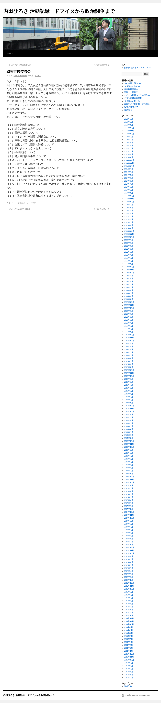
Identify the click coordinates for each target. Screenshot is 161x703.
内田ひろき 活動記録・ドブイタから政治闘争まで (59, 11)
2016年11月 (129, 444)
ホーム (10, 53)
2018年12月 (129, 370)
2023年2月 (128, 225)
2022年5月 (128, 252)
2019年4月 (128, 358)
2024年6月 (128, 178)
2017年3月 (128, 432)
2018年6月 (128, 388)
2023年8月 (128, 207)
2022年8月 (128, 243)
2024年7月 (128, 175)
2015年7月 (128, 491)
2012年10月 (129, 589)
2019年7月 (128, 349)
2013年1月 (128, 580)
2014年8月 (128, 524)
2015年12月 (129, 476)
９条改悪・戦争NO (132, 83)
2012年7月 (128, 598)
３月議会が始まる (132, 101)
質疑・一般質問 (131, 92)
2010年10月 (129, 660)
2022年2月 (128, 261)
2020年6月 (128, 317)
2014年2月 (128, 541)
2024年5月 (128, 181)
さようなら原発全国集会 (19, 65)
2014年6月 (128, 530)
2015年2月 (128, 506)
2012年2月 (128, 612)
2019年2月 (128, 364)
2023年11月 (129, 199)
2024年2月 (128, 190)
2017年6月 (128, 423)
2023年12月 (129, 196)
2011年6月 (128, 636)
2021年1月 (128, 299)
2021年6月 (128, 284)
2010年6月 (128, 671)
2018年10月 (129, 376)
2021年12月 (129, 267)
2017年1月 (128, 438)
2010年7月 (128, 669)
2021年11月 (129, 269)
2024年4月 (128, 184)
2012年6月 (128, 601)
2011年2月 (128, 648)
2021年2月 (128, 296)
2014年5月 (128, 533)
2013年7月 (128, 562)
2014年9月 (128, 521)
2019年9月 (128, 343)
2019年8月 (128, 346)
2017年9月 (128, 414)
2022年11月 (129, 234)
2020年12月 (129, 302)
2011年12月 (129, 618)
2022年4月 (128, 255)
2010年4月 (128, 677)
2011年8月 (128, 630)
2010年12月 (129, 654)
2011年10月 (129, 624)
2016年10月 (129, 447)
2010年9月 (128, 663)
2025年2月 (128, 154)
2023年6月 (128, 213)
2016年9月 (128, 450)
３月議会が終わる (102, 65)
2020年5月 (128, 320)
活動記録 (21, 203)
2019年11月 (129, 337)
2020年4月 (128, 323)
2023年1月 (128, 228)
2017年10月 (129, 411)
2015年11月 (129, 479)
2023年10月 (129, 202)
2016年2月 (128, 470)
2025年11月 (129, 131)
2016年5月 (128, 462)
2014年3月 (128, 538)
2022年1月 (128, 264)
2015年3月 (128, 503)
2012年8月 (128, 595)
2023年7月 (128, 210)
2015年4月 (128, 500)
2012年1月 (128, 615)
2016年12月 (129, 441)
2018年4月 (128, 394)
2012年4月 (128, 606)
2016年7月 (128, 456)
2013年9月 (128, 556)
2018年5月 (128, 391)
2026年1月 (128, 125)
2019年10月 (129, 340)
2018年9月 (128, 379)
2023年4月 (128, 219)
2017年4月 (128, 429)
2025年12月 (129, 128)
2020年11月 (129, 305)
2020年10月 (129, 308)
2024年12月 (129, 160)
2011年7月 (128, 633)
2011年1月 (128, 651)
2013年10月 (129, 553)
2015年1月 (128, 509)
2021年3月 (128, 293)
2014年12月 (129, 512)
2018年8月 (128, 382)
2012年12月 (129, 583)
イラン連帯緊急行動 (133, 98)
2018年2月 (128, 400)
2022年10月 (129, 237)
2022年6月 (128, 249)
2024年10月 (129, 166)
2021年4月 (128, 290)
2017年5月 (128, 426)
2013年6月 (128, 565)
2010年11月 (129, 657)
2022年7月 (128, 246)
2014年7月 (128, 527)
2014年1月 (128, 544)
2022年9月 (128, 240)
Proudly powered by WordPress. (137, 695)
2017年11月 (129, 408)
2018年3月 (128, 397)
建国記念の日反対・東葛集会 (137, 104)
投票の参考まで (131, 107)
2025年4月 (128, 148)
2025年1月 (128, 157)
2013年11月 (129, 550)
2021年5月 (128, 287)
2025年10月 (129, 134)
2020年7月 (128, 314)
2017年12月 (129, 405)
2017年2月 (128, 435)
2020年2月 (128, 329)
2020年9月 (128, 311)
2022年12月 (129, 231)
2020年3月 (128, 326)
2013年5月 (128, 568)
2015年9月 (128, 485)
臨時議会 (128, 110)
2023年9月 (128, 204)
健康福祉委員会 (131, 89)
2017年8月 (128, 417)
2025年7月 (128, 139)
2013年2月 (128, 577)
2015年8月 (128, 488)
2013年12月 (129, 547)
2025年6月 (128, 142)
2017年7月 (128, 420)
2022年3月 (128, 258)
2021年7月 (128, 281)
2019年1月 (128, 367)
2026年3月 (128, 119)
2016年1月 (128, 473)
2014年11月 (129, 515)
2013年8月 (128, 559)
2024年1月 (128, 193)
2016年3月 (128, 468)
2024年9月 (128, 169)
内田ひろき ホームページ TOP (137, 68)
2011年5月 (128, 639)
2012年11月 (129, 586)
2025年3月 (128, 151)
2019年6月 (128, 352)
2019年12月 (129, 335)
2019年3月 (128, 361)
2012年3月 (128, 609)
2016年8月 (128, 453)
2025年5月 (128, 145)
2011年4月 (128, 642)
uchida (37, 75)
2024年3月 (128, 187)
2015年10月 (129, 482)
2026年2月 (128, 122)
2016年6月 (128, 459)
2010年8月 (128, 666)
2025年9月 (128, 136)
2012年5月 (128, 604)
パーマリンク (33, 203)
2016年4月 (128, 465)
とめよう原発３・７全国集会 (137, 95)
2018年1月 (128, 403)
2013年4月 (128, 571)
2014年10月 (129, 518)
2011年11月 (129, 621)
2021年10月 (129, 272)
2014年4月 (128, 536)
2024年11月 (129, 163)
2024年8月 (128, 172)
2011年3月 (128, 645)
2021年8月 (128, 278)
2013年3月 (128, 574)
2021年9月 (128, 275)
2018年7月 (128, 385)
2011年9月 (128, 627)
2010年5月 (128, 674)
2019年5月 (128, 355)
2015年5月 (128, 497)
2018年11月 (129, 373)
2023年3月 (128, 222)
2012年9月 (128, 592)
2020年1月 (128, 332)
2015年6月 (128, 494)
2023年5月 (128, 216)
